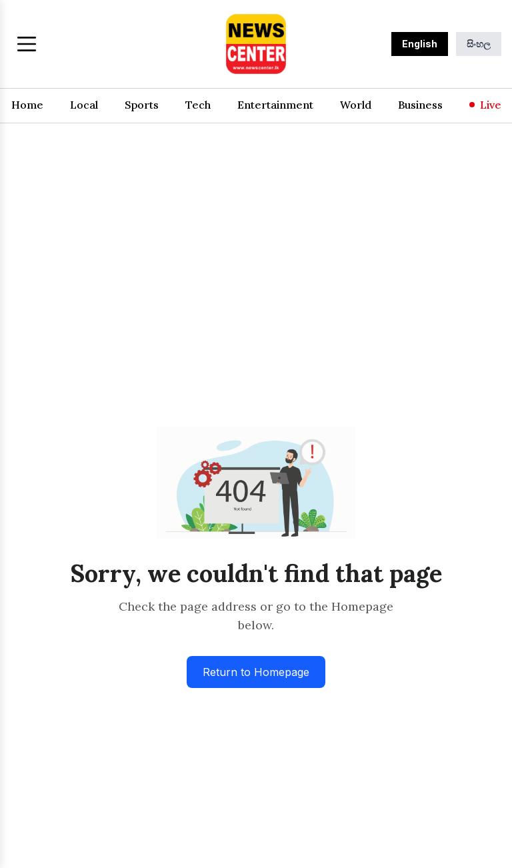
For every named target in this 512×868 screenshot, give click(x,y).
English (419, 43)
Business (420, 104)
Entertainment (275, 104)
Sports (142, 104)
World (355, 104)
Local (84, 104)
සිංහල (479, 43)
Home (27, 104)
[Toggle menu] (27, 44)
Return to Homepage (256, 672)
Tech (198, 104)
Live (485, 104)
